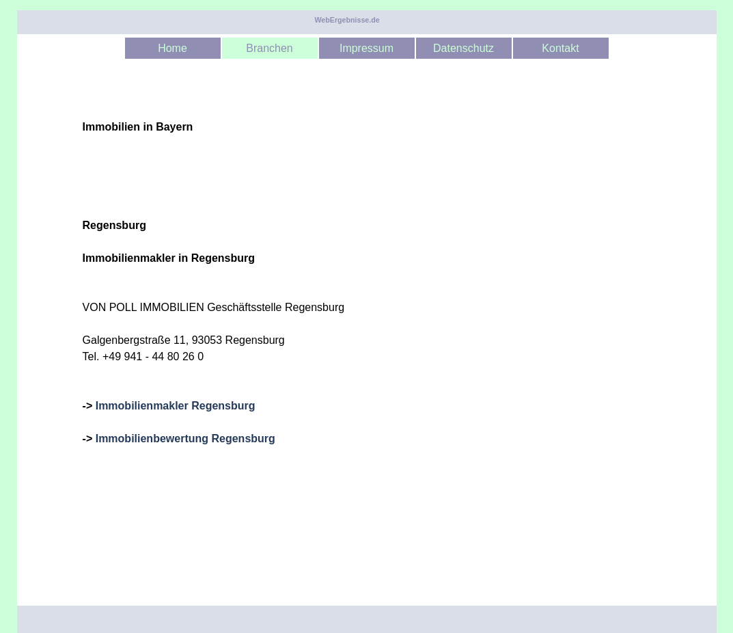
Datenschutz (463, 48)
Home (172, 48)
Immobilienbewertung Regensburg (185, 438)
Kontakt (560, 48)
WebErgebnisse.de (347, 20)
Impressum (366, 48)
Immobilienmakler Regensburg (175, 406)
